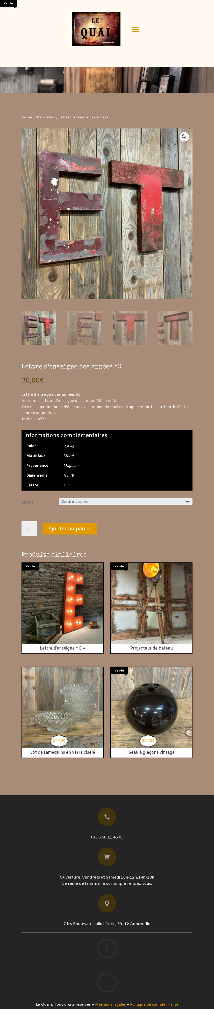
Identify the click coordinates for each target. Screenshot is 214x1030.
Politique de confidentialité (154, 1025)
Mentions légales (110, 1025)
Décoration (46, 138)
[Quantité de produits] (29, 549)
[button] (184, 157)
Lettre (28, 522)
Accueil (27, 138)
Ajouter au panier (70, 549)
